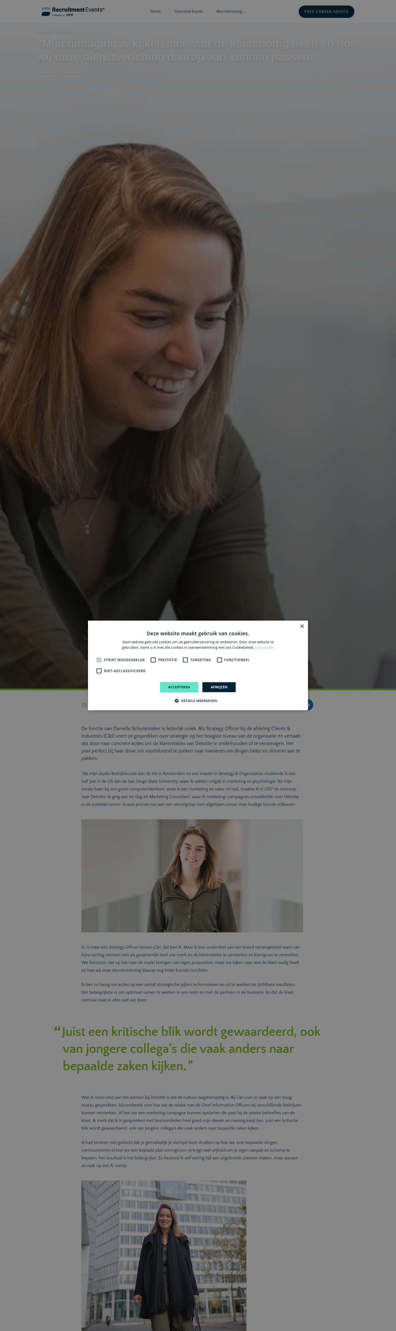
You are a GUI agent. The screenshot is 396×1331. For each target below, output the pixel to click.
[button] (198, 700)
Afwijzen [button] (219, 687)
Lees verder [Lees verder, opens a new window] (264, 647)
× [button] (302, 627)
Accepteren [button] (179, 687)
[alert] (198, 665)
